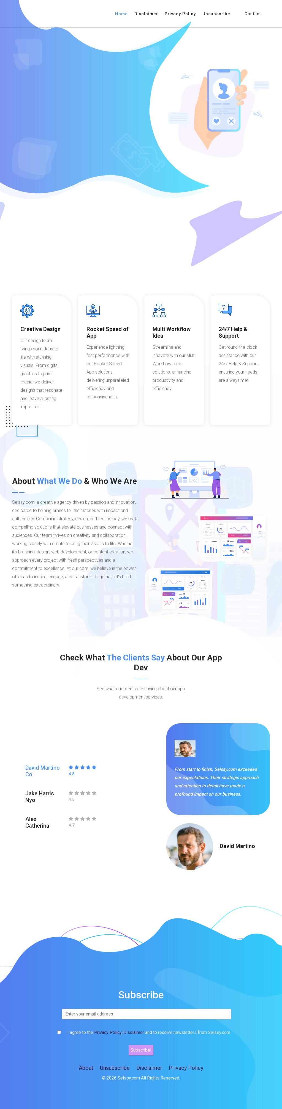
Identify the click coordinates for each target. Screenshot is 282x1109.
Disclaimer (146, 13)
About (86, 1068)
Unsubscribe (216, 13)
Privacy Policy (180, 13)
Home (121, 13)
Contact (253, 13)
